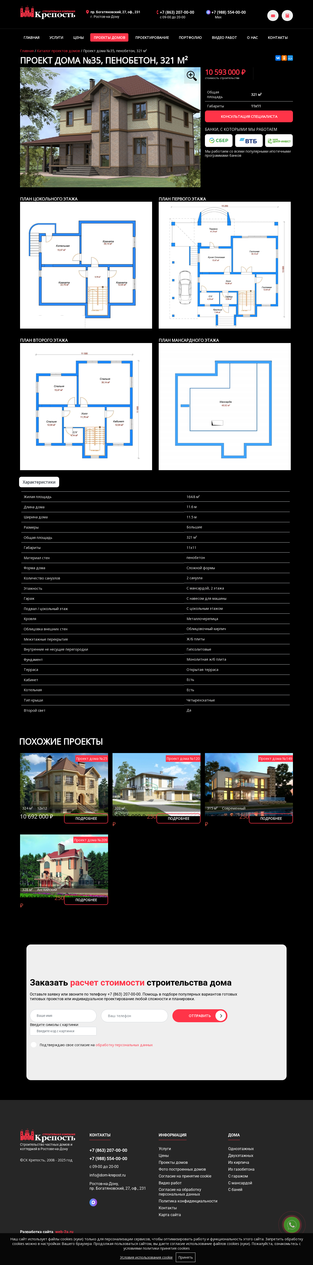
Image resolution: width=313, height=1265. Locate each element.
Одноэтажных (241, 1148)
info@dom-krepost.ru (107, 1175)
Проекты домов (109, 37)
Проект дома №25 (91, 758)
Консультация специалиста (249, 116)
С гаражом (238, 1176)
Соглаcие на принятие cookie (185, 1176)
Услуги (56, 37)
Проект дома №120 (183, 758)
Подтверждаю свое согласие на (96, 1045)
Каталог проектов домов (58, 50)
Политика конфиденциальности (188, 1201)
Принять (185, 1257)
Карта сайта (170, 1214)
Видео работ (224, 37)
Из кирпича (238, 1162)
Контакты (278, 37)
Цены (78, 37)
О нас (252, 37)
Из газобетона (241, 1169)
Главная (31, 37)
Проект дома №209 (90, 840)
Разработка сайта (36, 1232)
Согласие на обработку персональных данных (180, 1192)
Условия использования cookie (146, 1257)
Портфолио (190, 37)
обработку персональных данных (124, 1045)
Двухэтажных (240, 1155)
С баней (235, 1189)
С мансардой (240, 1183)
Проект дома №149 (275, 758)
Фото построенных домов (182, 1169)
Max (218, 17)
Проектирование (152, 37)
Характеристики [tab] (39, 482)
